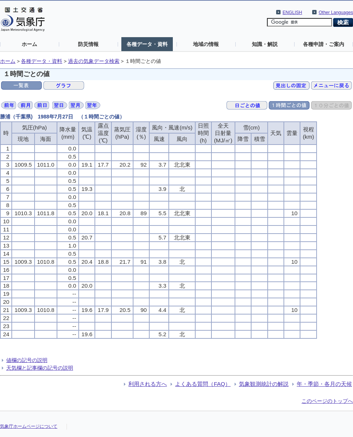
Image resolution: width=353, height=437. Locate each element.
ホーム (29, 44)
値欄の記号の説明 (26, 360)
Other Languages (336, 12)
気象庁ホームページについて (28, 426)
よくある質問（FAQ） (203, 384)
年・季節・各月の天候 (324, 384)
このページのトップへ (327, 401)
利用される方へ (147, 384)
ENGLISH (292, 12)
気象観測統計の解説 (264, 384)
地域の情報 (206, 44)
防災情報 (88, 44)
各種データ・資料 (147, 44)
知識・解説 (265, 44)
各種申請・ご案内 (323, 44)
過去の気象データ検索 (94, 61)
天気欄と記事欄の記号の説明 (39, 368)
